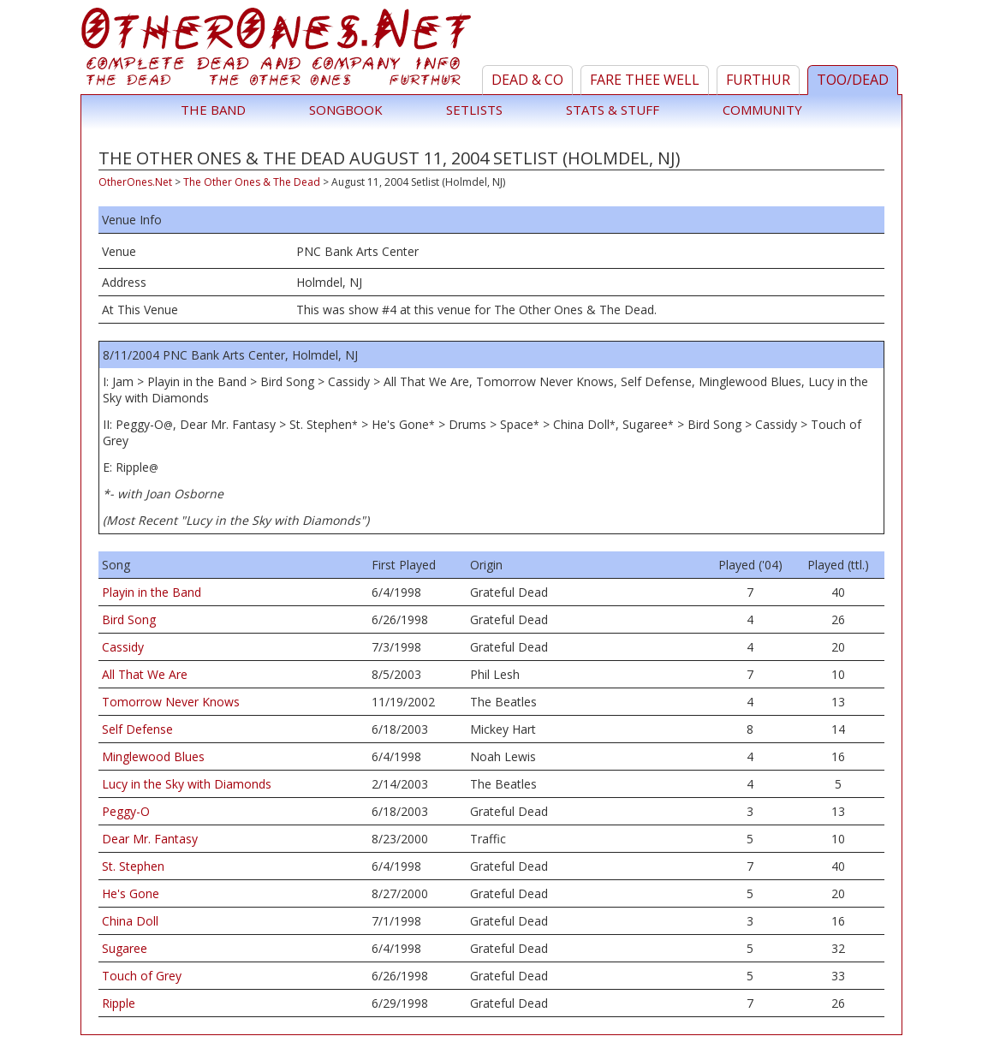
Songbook (346, 109)
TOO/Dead (853, 79)
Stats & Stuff (612, 109)
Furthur (758, 79)
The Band (213, 109)
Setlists (474, 109)
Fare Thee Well (644, 79)
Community (762, 109)
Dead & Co (527, 79)
